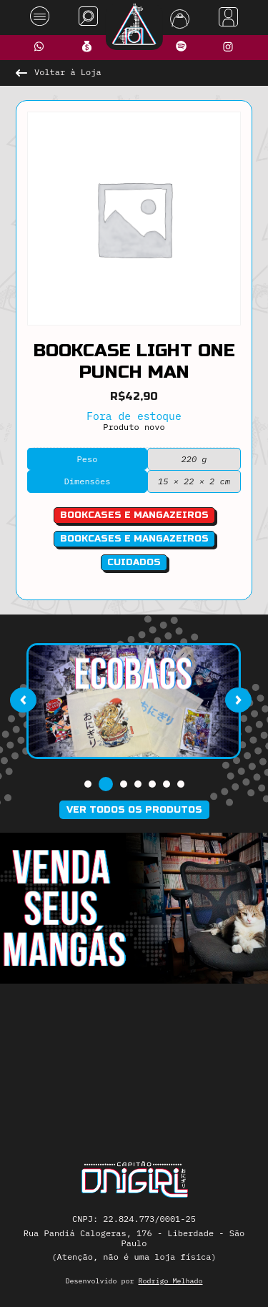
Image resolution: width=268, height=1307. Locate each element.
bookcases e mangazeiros (134, 515)
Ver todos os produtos (134, 810)
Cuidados (134, 562)
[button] (87, 784)
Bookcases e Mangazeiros (134, 538)
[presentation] (23, 700)
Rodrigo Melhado (171, 1281)
